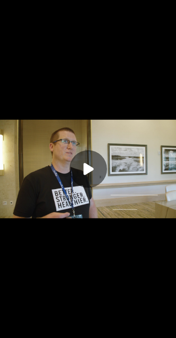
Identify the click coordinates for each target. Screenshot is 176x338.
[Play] (88, 169)
